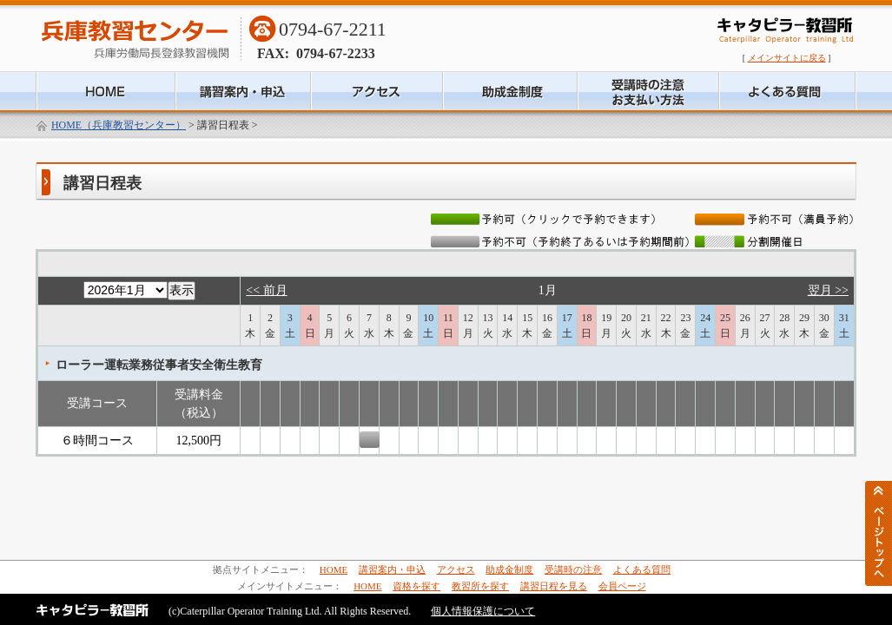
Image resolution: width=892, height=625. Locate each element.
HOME (333, 569)
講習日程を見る (553, 586)
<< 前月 (266, 290)
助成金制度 (509, 569)
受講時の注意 (573, 569)
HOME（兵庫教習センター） (118, 125)
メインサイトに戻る (787, 57)
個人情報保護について (483, 611)
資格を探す (416, 586)
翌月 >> (828, 290)
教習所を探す (480, 586)
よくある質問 (642, 569)
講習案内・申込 (392, 569)
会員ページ (622, 586)
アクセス (456, 569)
